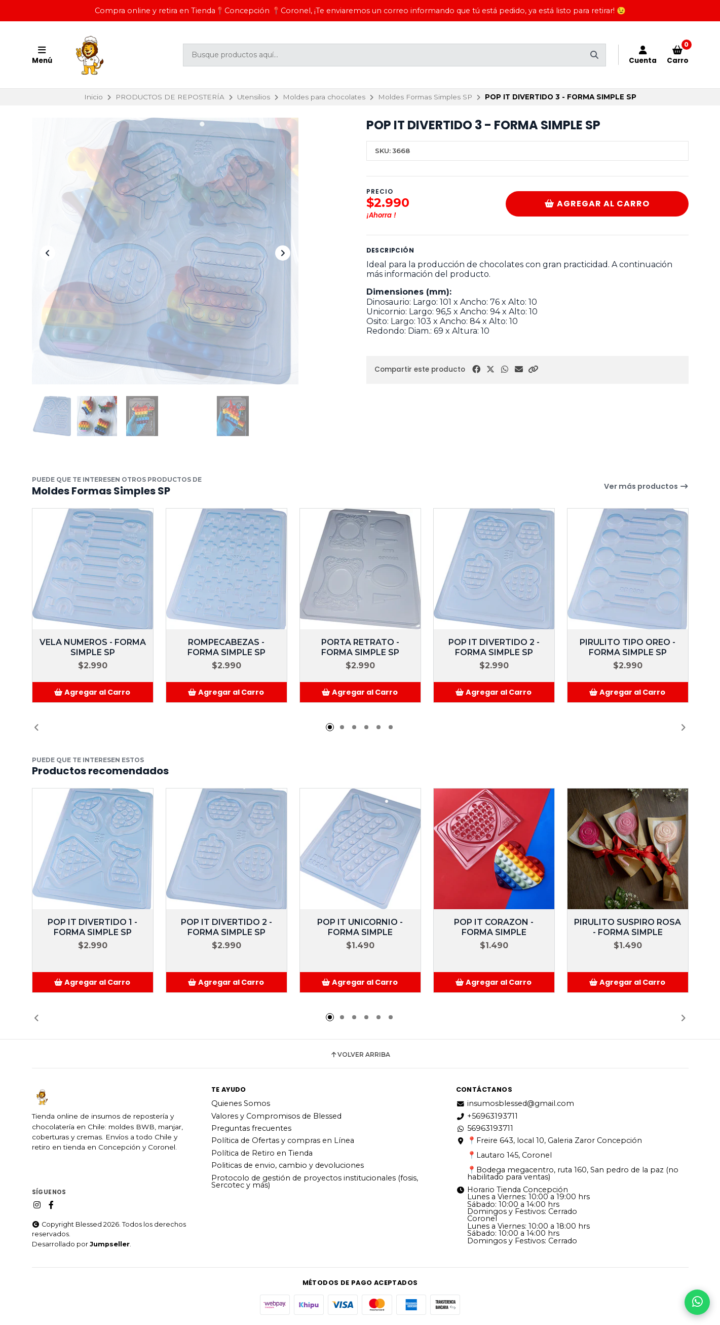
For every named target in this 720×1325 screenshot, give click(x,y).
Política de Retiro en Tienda (262, 1153)
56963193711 (484, 1128)
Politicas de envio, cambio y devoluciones (287, 1165)
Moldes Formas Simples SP (425, 97)
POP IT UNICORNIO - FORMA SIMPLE (360, 927)
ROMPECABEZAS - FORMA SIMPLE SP (226, 647)
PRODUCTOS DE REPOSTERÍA (170, 97)
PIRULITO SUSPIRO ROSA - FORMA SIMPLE (627, 927)
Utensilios (253, 97)
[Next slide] (282, 253)
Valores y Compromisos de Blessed (276, 1116)
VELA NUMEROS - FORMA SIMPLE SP (93, 647)
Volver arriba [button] (360, 1055)
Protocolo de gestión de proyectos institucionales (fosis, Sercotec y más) (314, 1181)
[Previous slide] (47, 253)
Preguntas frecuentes (251, 1128)
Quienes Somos (240, 1103)
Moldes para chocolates (324, 97)
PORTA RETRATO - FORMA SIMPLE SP (360, 647)
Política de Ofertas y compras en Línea (282, 1140)
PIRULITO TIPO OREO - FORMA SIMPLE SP (627, 647)
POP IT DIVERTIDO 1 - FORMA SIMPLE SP (92, 927)
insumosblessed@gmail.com (515, 1103)
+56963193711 (487, 1116)
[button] (533, 369)
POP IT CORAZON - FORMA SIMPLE (494, 927)
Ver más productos (646, 486)
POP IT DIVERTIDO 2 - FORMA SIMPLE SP (494, 647)
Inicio (93, 97)
